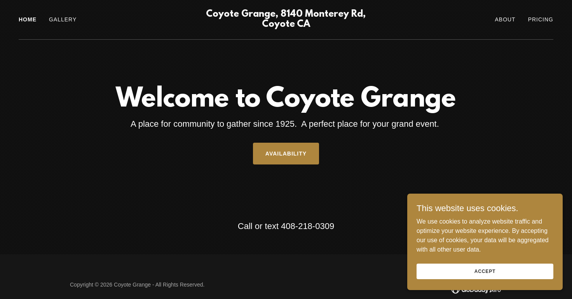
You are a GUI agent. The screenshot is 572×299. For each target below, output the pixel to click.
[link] (286, 24)
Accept (484, 271)
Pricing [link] (540, 19)
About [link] (505, 19)
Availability (286, 153)
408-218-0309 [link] (307, 226)
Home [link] (28, 19)
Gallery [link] (63, 19)
